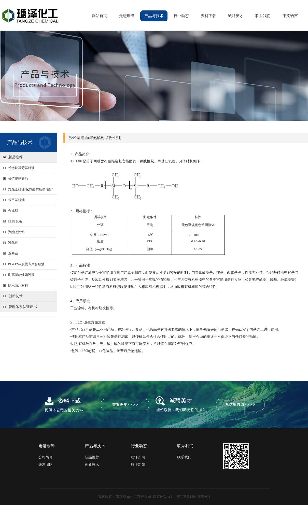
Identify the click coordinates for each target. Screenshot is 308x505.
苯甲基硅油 (15, 200)
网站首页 (99, 16)
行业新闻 (138, 465)
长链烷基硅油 (17, 178)
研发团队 (45, 465)
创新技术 (15, 296)
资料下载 (208, 16)
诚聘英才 (235, 16)
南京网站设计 (163, 497)
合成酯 (12, 211)
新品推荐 (15, 157)
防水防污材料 (17, 285)
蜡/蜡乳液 (14, 221)
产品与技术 (153, 16)
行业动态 (181, 16)
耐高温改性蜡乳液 (20, 275)
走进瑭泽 (126, 16)
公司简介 (45, 457)
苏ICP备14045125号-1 (193, 497)
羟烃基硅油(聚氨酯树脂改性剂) (29, 189)
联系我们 (263, 16)
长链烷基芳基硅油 (20, 168)
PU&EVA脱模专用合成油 (25, 264)
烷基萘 (12, 253)
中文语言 (290, 16)
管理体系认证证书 (22, 307)
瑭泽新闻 (138, 457)
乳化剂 (12, 243)
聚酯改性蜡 (15, 232)
